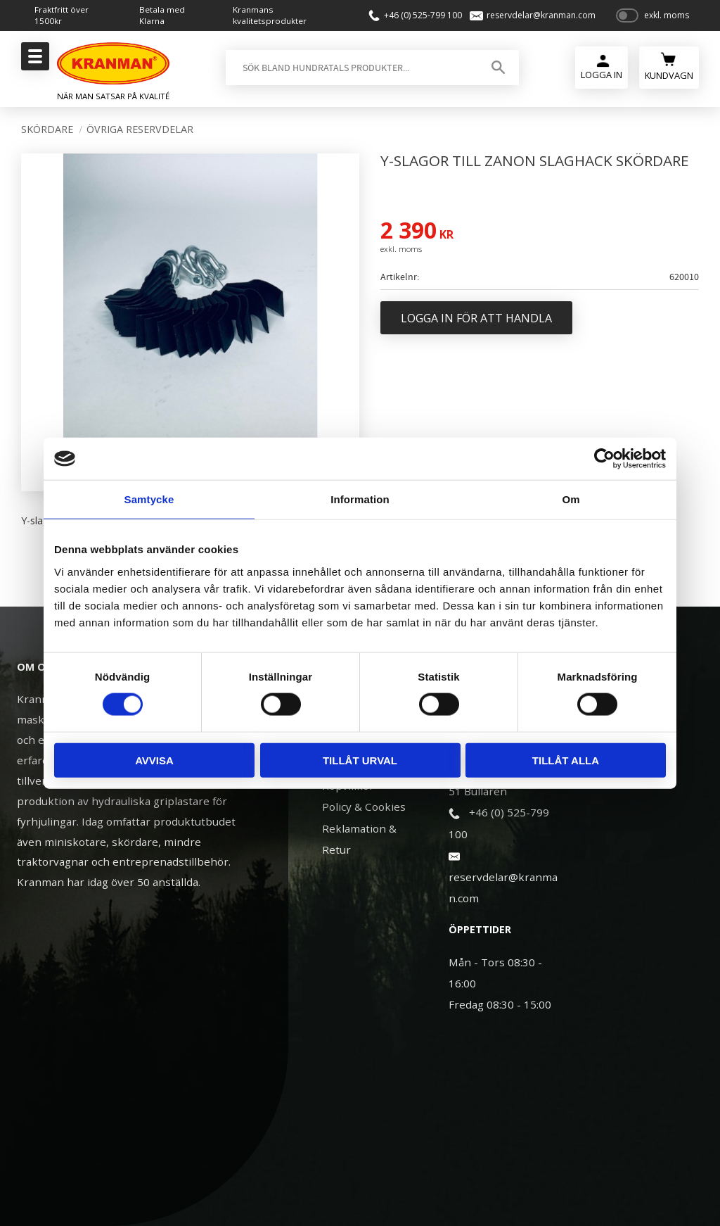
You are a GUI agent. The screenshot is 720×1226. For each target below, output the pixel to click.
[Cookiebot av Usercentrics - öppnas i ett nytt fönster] (604, 458)
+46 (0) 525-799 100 (421, 15)
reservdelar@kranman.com (539, 15)
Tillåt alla (565, 760)
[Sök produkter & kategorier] (350, 68)
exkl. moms (666, 16)
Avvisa (154, 760)
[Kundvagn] (669, 66)
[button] (33, 60)
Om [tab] (570, 499)
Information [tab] (360, 499)
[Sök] (497, 68)
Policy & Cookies (364, 807)
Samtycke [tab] (149, 499)
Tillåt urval (360, 760)
